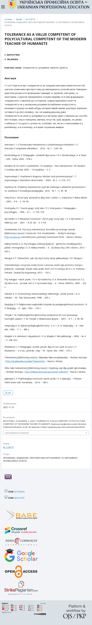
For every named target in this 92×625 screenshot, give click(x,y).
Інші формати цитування (17, 432)
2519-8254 (19, 491)
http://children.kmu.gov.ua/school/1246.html (46, 371)
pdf (9, 392)
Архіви (19, 19)
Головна (8, 19)
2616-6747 (19, 497)
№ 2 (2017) (30, 19)
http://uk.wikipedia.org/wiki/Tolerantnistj (25, 361)
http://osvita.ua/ (12, 237)
